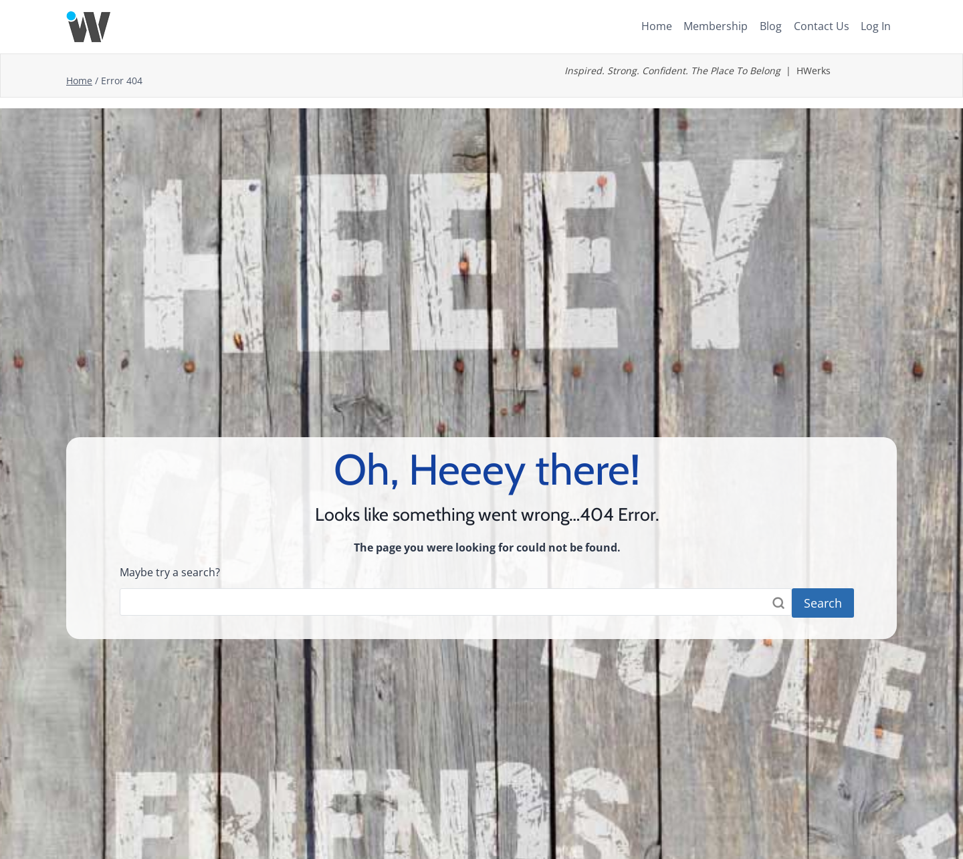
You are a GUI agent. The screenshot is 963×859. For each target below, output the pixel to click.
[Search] (456, 601)
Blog (771, 26)
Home (656, 26)
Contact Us (821, 26)
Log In (876, 26)
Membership (715, 26)
